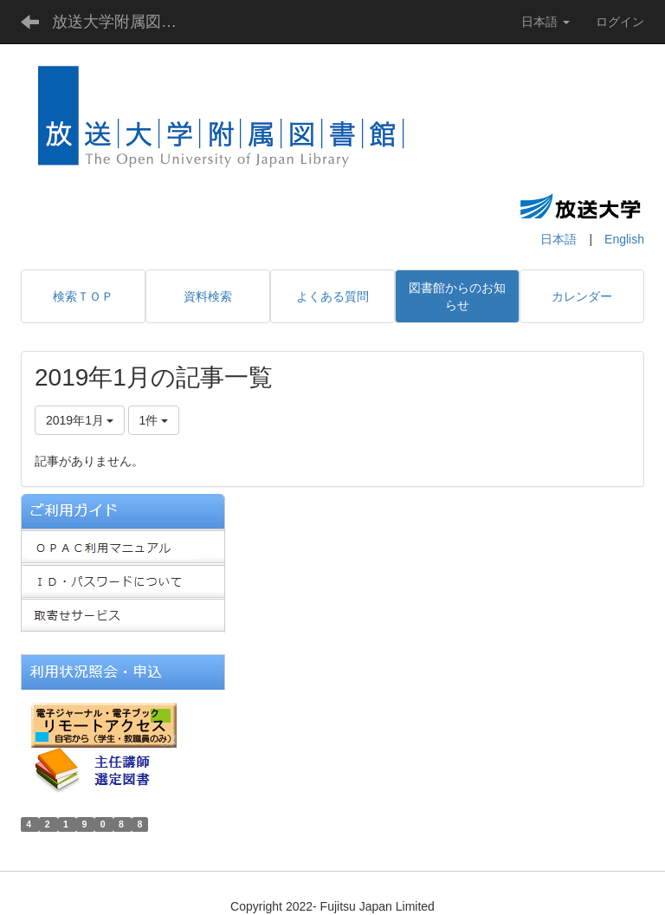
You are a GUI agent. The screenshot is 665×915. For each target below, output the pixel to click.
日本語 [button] (545, 22)
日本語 (558, 239)
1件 (154, 420)
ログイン (620, 22)
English (624, 239)
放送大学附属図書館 (122, 21)
